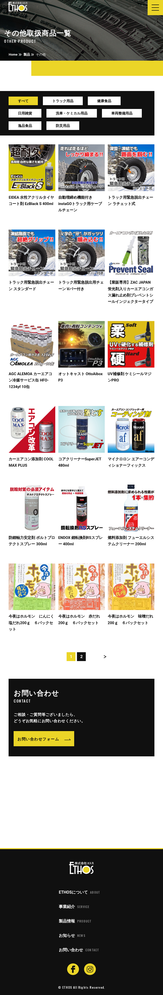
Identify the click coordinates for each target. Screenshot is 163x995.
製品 (26, 54)
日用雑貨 (25, 113)
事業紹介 (74, 906)
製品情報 (75, 921)
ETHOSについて (79, 892)
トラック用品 (62, 101)
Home (13, 54)
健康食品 (104, 101)
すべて (23, 101)
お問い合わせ (79, 950)
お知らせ (72, 935)
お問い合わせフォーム (38, 738)
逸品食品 (25, 126)
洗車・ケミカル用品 (72, 113)
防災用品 (63, 126)
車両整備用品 (121, 113)
